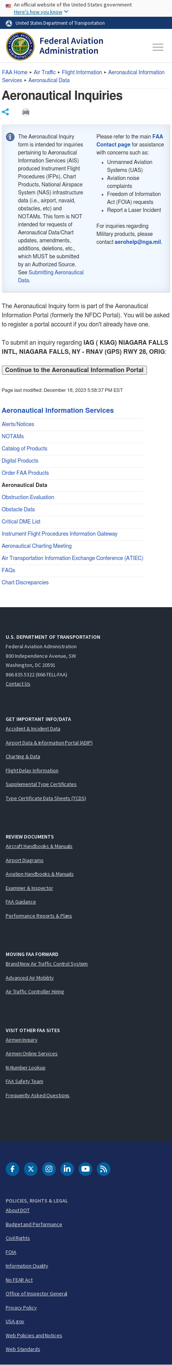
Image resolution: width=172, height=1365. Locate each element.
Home (15, 72)
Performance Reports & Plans (39, 915)
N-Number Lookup (26, 1067)
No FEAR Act (19, 1279)
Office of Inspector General (36, 1293)
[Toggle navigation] (158, 47)
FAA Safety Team (24, 1081)
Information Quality (27, 1265)
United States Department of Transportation (60, 23)
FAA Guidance (21, 901)
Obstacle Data (18, 509)
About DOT (18, 1210)
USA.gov (15, 1321)
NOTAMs (13, 436)
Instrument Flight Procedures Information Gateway (60, 534)
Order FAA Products (25, 473)
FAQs (9, 570)
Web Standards (23, 1349)
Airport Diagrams (24, 860)
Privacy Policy (21, 1307)
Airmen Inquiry (22, 1039)
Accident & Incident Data (33, 728)
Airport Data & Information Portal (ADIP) (49, 742)
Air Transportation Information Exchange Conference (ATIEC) (73, 558)
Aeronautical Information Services (58, 410)
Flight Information (82, 72)
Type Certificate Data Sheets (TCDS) (46, 798)
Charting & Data (23, 756)
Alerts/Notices (18, 424)
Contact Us (18, 683)
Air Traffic (45, 72)
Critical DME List (21, 522)
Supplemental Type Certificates (41, 784)
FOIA (11, 1252)
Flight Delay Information (32, 770)
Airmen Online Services (32, 1053)
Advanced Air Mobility (30, 977)
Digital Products (20, 461)
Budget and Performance (34, 1224)
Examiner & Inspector (29, 888)
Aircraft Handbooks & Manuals (39, 846)
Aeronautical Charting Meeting (37, 546)
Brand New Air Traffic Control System (47, 963)
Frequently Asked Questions (37, 1095)
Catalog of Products (24, 449)
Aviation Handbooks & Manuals (40, 873)
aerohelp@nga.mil (138, 242)
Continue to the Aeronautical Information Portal (74, 370)
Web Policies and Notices (34, 1335)
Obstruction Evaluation (28, 497)
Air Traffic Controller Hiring (35, 991)
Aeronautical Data (49, 80)
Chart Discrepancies (25, 582)
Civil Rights (18, 1238)
